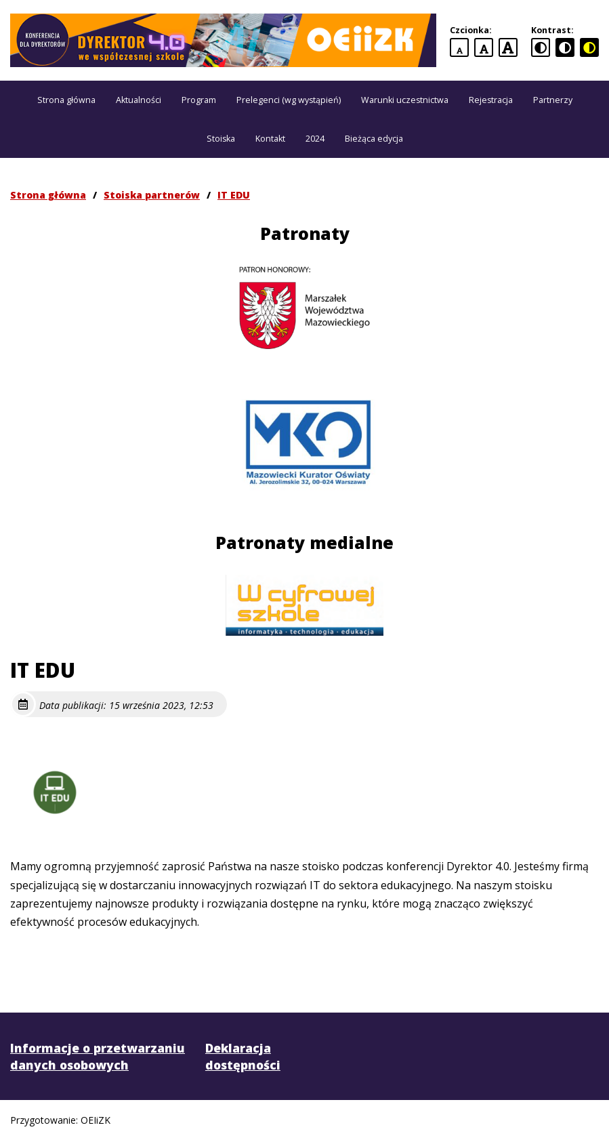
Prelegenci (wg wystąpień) (288, 100)
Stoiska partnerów (152, 194)
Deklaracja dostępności (242, 1056)
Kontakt (270, 138)
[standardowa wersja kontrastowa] (540, 47)
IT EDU (233, 194)
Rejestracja (491, 100)
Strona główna (66, 100)
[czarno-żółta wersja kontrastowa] (589, 47)
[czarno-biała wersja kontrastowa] (564, 47)
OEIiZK (95, 1120)
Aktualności (138, 100)
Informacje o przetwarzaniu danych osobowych (97, 1056)
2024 (315, 138)
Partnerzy (552, 100)
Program (199, 100)
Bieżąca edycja (374, 138)
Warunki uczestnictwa (404, 100)
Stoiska (221, 138)
